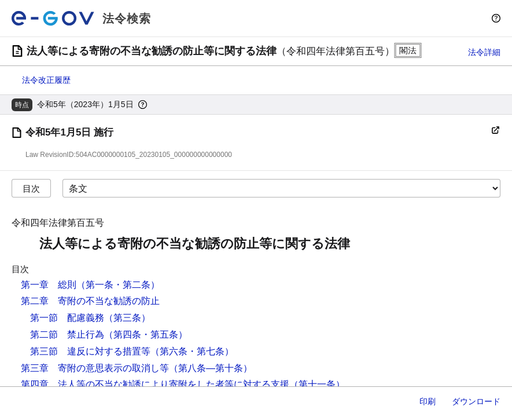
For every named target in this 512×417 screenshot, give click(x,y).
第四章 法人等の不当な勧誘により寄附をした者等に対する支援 (155, 384)
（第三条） (127, 318)
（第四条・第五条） (145, 334)
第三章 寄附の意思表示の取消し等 (95, 368)
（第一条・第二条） (118, 285)
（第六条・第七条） (192, 351)
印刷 (427, 401)
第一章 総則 (48, 285)
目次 (31, 188)
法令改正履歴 (46, 80)
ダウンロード (476, 401)
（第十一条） (317, 384)
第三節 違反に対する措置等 (90, 351)
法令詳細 (484, 52)
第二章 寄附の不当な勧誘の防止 (90, 301)
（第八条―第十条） (210, 368)
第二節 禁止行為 (67, 334)
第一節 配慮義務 (67, 318)
